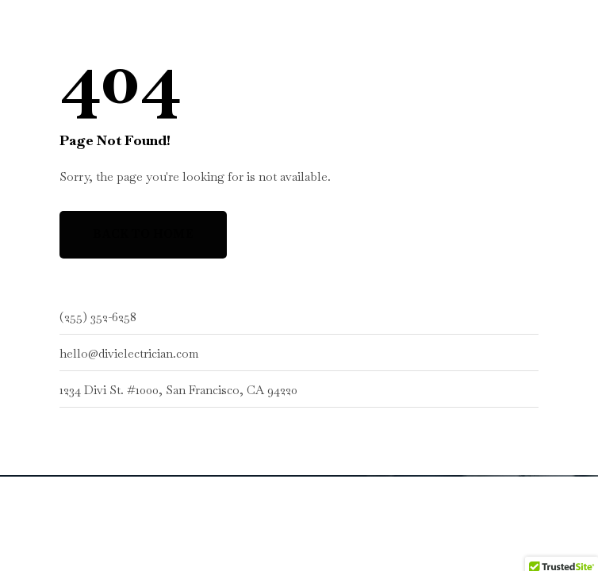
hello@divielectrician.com (128, 353)
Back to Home (143, 234)
